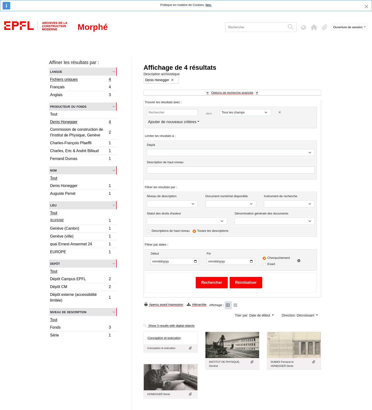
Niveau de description (68, 312)
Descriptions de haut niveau (171, 231)
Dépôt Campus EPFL (80, 279)
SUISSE (80, 221)
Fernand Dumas (80, 159)
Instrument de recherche (280, 196)
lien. (208, 5)
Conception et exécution (164, 338)
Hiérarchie (196, 304)
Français (80, 87)
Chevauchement (278, 258)
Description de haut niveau (165, 162)
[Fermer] (366, 6)
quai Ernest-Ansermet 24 (80, 244)
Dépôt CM (80, 287)
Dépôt (151, 145)
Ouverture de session (348, 27)
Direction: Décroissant (298, 315)
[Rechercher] (255, 27)
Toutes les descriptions (212, 231)
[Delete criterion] (280, 112)
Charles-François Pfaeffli (80, 143)
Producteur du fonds (68, 106)
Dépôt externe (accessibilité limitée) (80, 297)
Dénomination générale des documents (261, 213)
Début (155, 253)
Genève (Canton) (80, 229)
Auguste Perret (80, 194)
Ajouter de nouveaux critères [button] (172, 122)
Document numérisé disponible (226, 196)
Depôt (55, 263)
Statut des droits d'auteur (164, 213)
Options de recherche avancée (232, 92)
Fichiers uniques (80, 80)
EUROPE (80, 252)
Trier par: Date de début (253, 315)
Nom (53, 170)
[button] (314, 27)
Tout (53, 114)
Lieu (53, 205)
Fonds (80, 328)
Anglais (80, 95)
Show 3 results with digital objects (169, 325)
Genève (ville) (80, 236)
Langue (56, 71)
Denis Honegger (80, 122)
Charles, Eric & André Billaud (80, 151)
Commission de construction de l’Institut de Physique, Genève (80, 132)
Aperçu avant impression (163, 304)
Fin (209, 253)
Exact (271, 264)
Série (80, 335)
